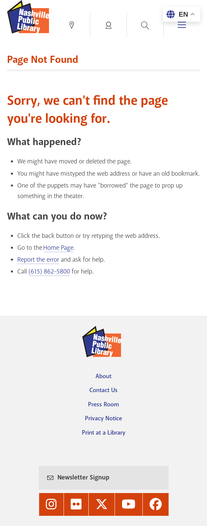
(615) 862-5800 (49, 271)
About (103, 376)
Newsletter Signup (83, 477)
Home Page (58, 248)
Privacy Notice (103, 418)
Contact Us (103, 390)
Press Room (103, 404)
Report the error (38, 260)
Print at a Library (103, 432)
